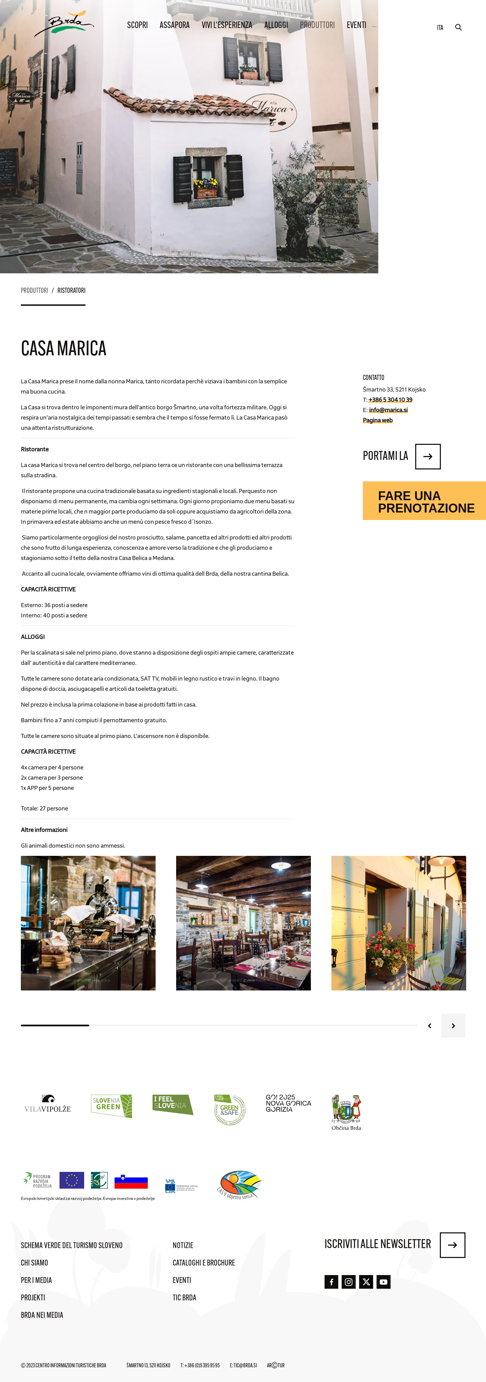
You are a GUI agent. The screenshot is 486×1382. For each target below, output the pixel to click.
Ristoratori (71, 291)
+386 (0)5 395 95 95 (202, 1366)
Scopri (137, 25)
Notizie (183, 1246)
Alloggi (276, 25)
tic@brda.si (245, 1366)
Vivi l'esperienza (227, 25)
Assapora (175, 25)
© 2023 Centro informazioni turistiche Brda (63, 1366)
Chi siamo (34, 1263)
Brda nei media (42, 1316)
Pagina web (378, 420)
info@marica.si (388, 409)
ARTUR (276, 1366)
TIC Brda (184, 1298)
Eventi (356, 25)
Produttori (317, 25)
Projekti (33, 1298)
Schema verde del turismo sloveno (72, 1246)
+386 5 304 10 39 (390, 399)
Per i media (36, 1281)
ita (440, 28)
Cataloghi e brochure (204, 1263)
